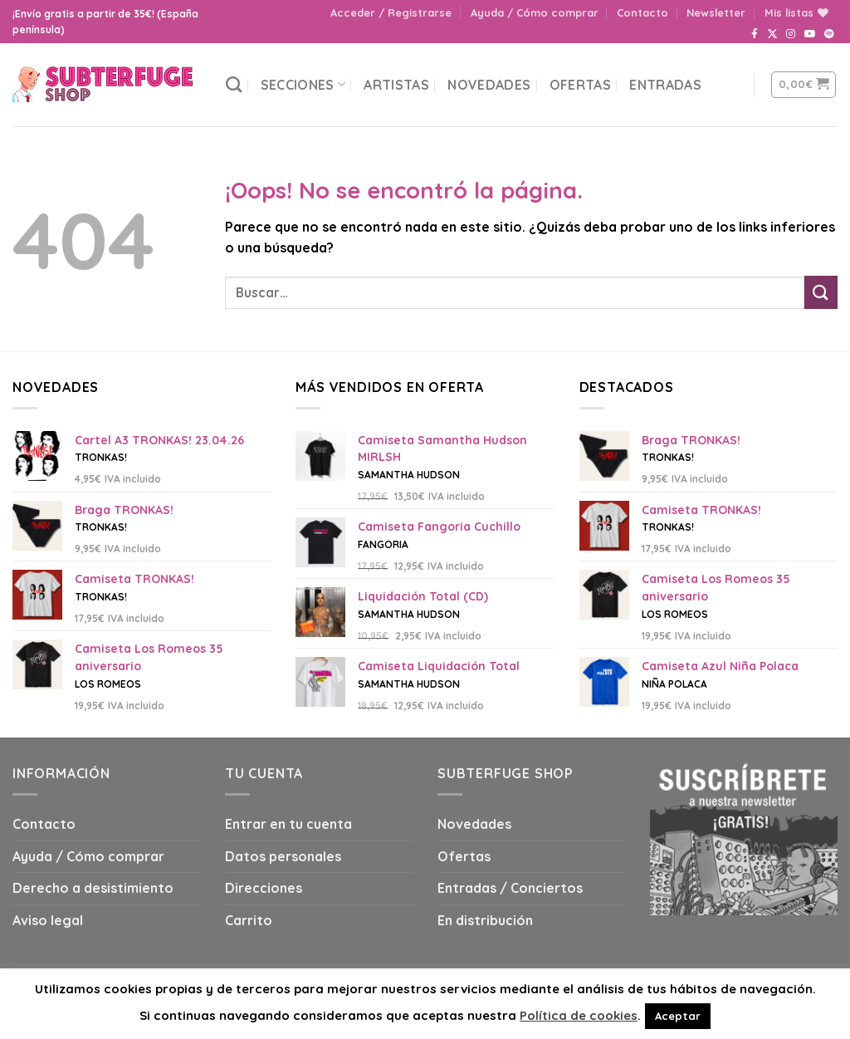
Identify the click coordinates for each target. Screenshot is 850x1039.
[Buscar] (234, 84)
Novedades (488, 84)
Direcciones (263, 888)
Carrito (248, 920)
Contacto (642, 12)
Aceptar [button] (678, 1015)
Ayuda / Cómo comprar (534, 12)
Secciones (303, 84)
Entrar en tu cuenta (288, 824)
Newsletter (715, 12)
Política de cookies (579, 1015)
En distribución (485, 920)
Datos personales (283, 856)
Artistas (396, 84)
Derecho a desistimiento (92, 888)
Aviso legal (47, 920)
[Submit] (821, 292)
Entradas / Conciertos (510, 888)
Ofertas (580, 84)
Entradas (665, 84)
